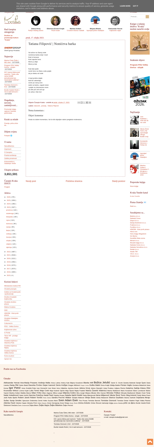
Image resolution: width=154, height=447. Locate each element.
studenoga (10, 213)
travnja (8, 237)
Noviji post (31, 181)
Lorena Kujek (24, 391)
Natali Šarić (49, 395)
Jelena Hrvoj (85, 388)
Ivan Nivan (52, 388)
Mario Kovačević (127, 391)
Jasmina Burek (73, 388)
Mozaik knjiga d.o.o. (137, 243)
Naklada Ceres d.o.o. (137, 245)
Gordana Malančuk (140, 385)
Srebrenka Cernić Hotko (39, 401)
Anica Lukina (56, 383)
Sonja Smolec (16, 400)
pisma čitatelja (118, 403)
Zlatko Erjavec (42, 403)
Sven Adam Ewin (69, 400)
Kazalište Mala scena (137, 238)
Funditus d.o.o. (135, 227)
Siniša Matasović (102, 398)
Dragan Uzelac (84, 385)
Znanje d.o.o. (134, 256)
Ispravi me (8, 359)
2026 (9, 197)
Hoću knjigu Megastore (138, 234)
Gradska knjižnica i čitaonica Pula (11, 341)
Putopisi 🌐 (8, 135)
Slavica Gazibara (116, 397)
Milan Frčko (37, 393)
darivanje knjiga (108, 403)
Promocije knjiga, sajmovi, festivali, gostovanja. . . (10, 111)
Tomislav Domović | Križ (62, 424)
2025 (9, 200)
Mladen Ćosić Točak (143, 393)
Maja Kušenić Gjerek (57, 391)
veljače (9, 244)
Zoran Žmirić (74, 403)
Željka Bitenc (34, 405)
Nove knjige (134, 186)
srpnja (8, 227)
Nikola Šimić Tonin (118, 395)
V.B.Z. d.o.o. (134, 254)
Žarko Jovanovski (23, 405)
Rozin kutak (55, 30)
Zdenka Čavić (10, 403)
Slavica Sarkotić (130, 398)
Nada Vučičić (24, 395)
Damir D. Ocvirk (117, 383)
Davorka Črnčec (35, 385)
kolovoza (9, 224)
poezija (44, 106)
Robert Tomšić (36, 397)
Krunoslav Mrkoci (11, 390)
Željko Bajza (44, 405)
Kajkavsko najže (115, 30)
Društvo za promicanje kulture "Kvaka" (11, 38)
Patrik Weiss (141, 395)
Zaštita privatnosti (10, 158)
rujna (8, 220)
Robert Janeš (24, 397)
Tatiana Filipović (53, 106)
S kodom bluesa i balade (75, 30)
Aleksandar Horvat (12, 383)
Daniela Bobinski (129, 383)
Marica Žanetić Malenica (96, 390)
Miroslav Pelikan (113, 393)
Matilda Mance (26, 393)
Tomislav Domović (109, 400)
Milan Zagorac (47, 393)
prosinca (9, 210)
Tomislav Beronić (94, 401)
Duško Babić (95, 385)
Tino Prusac (83, 401)
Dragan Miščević (74, 385)
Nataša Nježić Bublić (74, 395)
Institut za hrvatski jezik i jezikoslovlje (12, 293)
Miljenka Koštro (69, 393)
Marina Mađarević (114, 391)
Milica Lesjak (58, 393)
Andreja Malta (44, 383)
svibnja (9, 234)
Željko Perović (68, 405)
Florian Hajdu (127, 385)
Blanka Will (88, 383)
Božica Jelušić (102, 382)
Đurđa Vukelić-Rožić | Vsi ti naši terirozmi (11, 91)
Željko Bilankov (56, 405)
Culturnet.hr (8, 323)
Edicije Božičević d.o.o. (138, 223)
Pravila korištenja (10, 155)
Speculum (26, 401)
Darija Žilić (14, 385)
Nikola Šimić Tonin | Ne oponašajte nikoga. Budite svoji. (144, 132)
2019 (9, 262)
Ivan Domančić (42, 388)
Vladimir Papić (134, 401)
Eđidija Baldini (115, 385)
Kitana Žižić (145, 388)
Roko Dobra (47, 397)
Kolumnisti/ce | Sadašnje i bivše (10, 162)
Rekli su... (133, 206)
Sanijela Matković (78, 398)
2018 (9, 265)
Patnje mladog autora (35, 30)
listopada (9, 217)
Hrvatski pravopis (10, 289)
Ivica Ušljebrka (62, 388)
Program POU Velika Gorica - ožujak (11, 66)
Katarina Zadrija (133, 388)
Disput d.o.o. (134, 220)
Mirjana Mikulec (91, 393)
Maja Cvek (45, 390)
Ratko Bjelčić (13, 398)
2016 (9, 272)
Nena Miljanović (103, 395)
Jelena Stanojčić (97, 388)
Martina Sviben (15, 393)
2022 (9, 252)
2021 (9, 255)
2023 (9, 207)
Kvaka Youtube (135, 196)
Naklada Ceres (135, 218)
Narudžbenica (9, 146)
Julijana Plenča (120, 388)
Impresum (7, 149)
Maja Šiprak (69, 391)
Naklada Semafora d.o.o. (138, 247)
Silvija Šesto (90, 397)
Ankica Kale (65, 383)
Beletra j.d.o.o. (135, 216)
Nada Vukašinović (11, 395)
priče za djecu (129, 403)
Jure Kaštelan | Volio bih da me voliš (144, 119)
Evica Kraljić (105, 385)
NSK (5, 310)
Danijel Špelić (141, 383)
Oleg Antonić (131, 395)
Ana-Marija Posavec (29, 383)
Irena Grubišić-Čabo (29, 388)
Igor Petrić (15, 387)
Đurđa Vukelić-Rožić (143, 403)
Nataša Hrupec (59, 395)
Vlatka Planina (145, 401)
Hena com (133, 232)
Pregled (7, 187)
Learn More (125, 6)
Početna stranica (74, 181)
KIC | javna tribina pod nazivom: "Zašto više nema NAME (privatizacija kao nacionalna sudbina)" (12, 76)
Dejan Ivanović (49, 385)
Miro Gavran (102, 393)
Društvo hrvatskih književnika (10, 298)
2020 (9, 258)
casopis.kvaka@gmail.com (118, 417)
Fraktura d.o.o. (135, 225)
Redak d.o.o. (134, 249)
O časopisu (8, 152)
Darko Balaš (23, 385)
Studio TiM (134, 252)
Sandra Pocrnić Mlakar (62, 397)
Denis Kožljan (62, 385)
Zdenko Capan (21, 403)
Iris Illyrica (133, 236)
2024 (9, 204)
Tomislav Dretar (123, 401)
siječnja (9, 247)
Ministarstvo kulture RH (12, 286)
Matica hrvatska (9, 307)
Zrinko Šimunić (96, 403)
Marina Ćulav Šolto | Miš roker (64, 413)
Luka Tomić (34, 390)
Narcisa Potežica (36, 395)
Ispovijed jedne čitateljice (95, 30)
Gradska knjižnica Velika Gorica (10, 352)
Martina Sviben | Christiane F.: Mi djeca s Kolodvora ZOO (144, 170)
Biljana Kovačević (76, 383)
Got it (135, 6)
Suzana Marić (53, 401)
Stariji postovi (118, 181)
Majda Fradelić (80, 391)
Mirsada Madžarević (128, 393)
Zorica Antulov (84, 403)
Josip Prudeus (108, 388)
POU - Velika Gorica (11, 326)
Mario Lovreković (139, 391)
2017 (9, 269)
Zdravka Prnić (32, 403)
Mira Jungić (80, 393)
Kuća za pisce (9, 356)
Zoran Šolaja (65, 403)
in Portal (7, 333)
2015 (9, 275)
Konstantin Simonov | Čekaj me (144, 143)
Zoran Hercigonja (53, 403)
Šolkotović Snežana (11, 405)
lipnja (8, 230)
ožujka (8, 240)
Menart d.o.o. (134, 240)
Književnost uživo (10, 329)
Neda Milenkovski (89, 395)
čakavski (37, 106)
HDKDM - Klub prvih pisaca (139, 229)
